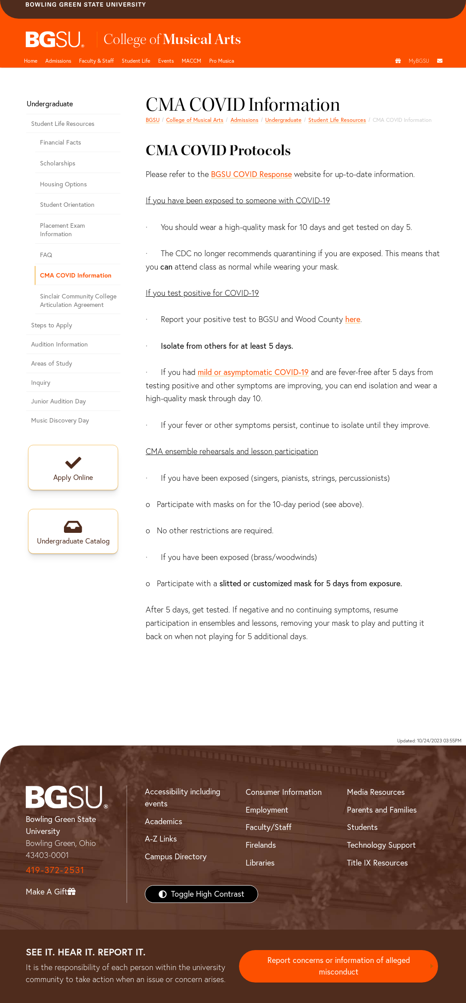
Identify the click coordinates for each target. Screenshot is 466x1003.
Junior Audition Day (58, 401)
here (352, 319)
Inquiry (40, 383)
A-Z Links (161, 839)
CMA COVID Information (76, 275)
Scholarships (58, 163)
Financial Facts (60, 142)
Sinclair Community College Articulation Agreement (78, 300)
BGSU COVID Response (251, 174)
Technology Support (381, 845)
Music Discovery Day (60, 420)
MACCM (191, 60)
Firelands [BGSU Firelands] (261, 845)
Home (30, 60)
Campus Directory (176, 856)
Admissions (58, 60)
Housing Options (63, 184)
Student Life (136, 60)
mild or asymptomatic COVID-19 (253, 372)
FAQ (46, 255)
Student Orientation (67, 205)
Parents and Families (382, 810)
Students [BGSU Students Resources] (362, 827)
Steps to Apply (51, 325)
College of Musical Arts (194, 120)
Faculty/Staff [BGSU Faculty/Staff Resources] (268, 827)
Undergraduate (283, 120)
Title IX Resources (377, 863)
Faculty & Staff (96, 60)
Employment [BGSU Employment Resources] (267, 810)
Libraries (260, 863)
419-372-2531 (55, 869)
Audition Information (59, 344)
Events (166, 60)
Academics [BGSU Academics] (163, 821)
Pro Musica (221, 60)
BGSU (152, 120)
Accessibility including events (182, 797)
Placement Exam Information (62, 230)
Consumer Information (284, 792)
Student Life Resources (337, 120)
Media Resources (376, 792)
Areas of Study (51, 363)
